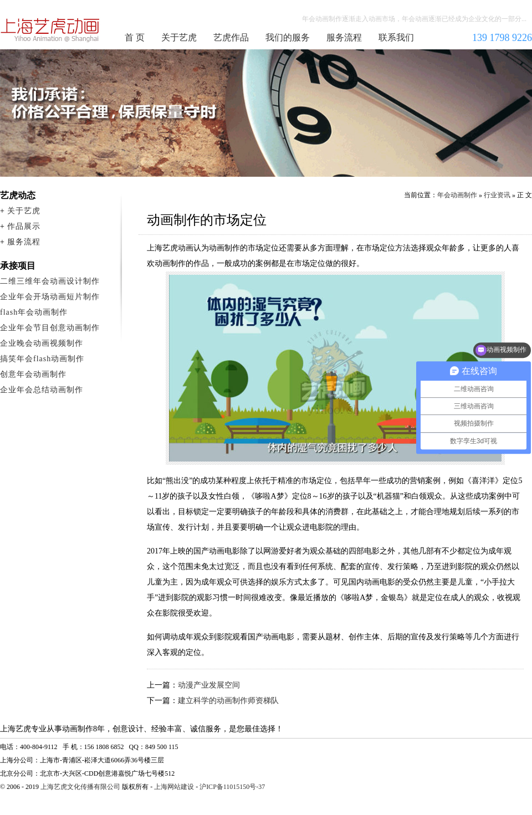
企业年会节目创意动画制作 (50, 328)
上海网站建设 (174, 787)
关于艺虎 (179, 37)
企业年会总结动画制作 (41, 390)
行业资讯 (497, 195)
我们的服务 (287, 37)
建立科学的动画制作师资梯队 (228, 700)
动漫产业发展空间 (209, 685)
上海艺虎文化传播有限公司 (80, 787)
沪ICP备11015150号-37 (232, 787)
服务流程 (344, 37)
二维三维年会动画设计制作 (50, 281)
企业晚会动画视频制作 (41, 343)
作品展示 (23, 226)
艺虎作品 (231, 37)
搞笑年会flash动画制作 (42, 359)
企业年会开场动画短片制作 (50, 297)
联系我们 (396, 37)
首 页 (135, 37)
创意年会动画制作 (33, 374)
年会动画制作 (50, 30)
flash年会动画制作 (34, 312)
